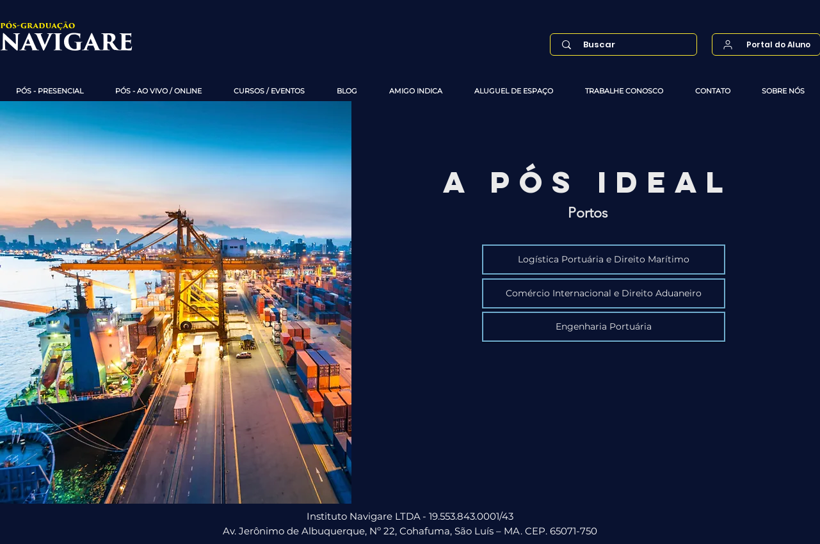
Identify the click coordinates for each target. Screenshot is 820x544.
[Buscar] (626, 45)
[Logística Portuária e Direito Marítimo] (603, 259)
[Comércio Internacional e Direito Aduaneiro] (603, 293)
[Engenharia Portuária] (603, 327)
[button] (49, 91)
